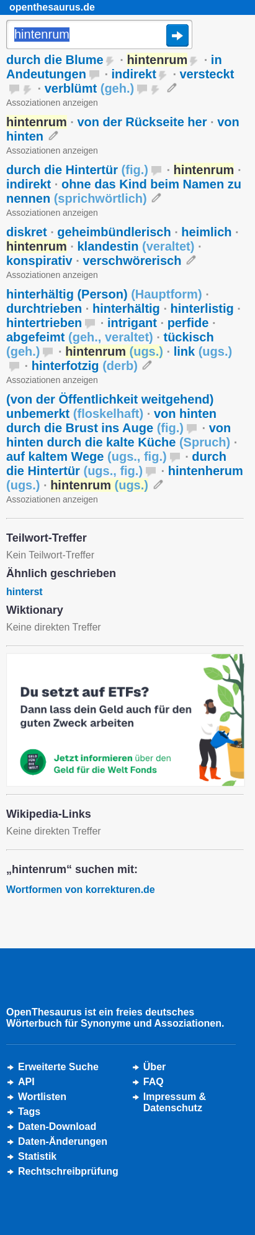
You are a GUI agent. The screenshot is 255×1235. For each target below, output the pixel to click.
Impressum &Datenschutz (174, 1102)
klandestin (135, 246)
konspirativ (39, 260)
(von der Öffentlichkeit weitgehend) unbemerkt (109, 406)
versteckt (207, 74)
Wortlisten (42, 1096)
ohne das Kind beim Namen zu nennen (123, 191)
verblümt (90, 88)
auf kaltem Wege (86, 456)
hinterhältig (126, 308)
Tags (29, 1111)
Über (154, 1067)
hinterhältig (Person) (104, 294)
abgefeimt (79, 337)
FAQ (153, 1081)
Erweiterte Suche (58, 1067)
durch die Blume (55, 60)
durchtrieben (44, 308)
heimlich (206, 232)
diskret (26, 232)
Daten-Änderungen (62, 1141)
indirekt (134, 74)
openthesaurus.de (52, 7)
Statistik (37, 1156)
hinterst (24, 591)
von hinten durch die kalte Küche (118, 435)
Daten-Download (57, 1126)
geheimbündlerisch (114, 232)
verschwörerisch (132, 260)
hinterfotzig (85, 365)
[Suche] (99, 35)
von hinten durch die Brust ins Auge (111, 421)
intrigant (132, 323)
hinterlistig (202, 308)
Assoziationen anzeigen (52, 103)
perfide (188, 323)
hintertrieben (44, 323)
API (26, 1081)
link (203, 351)
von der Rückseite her (142, 122)
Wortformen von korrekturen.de (80, 889)
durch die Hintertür (77, 170)
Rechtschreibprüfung (68, 1171)
